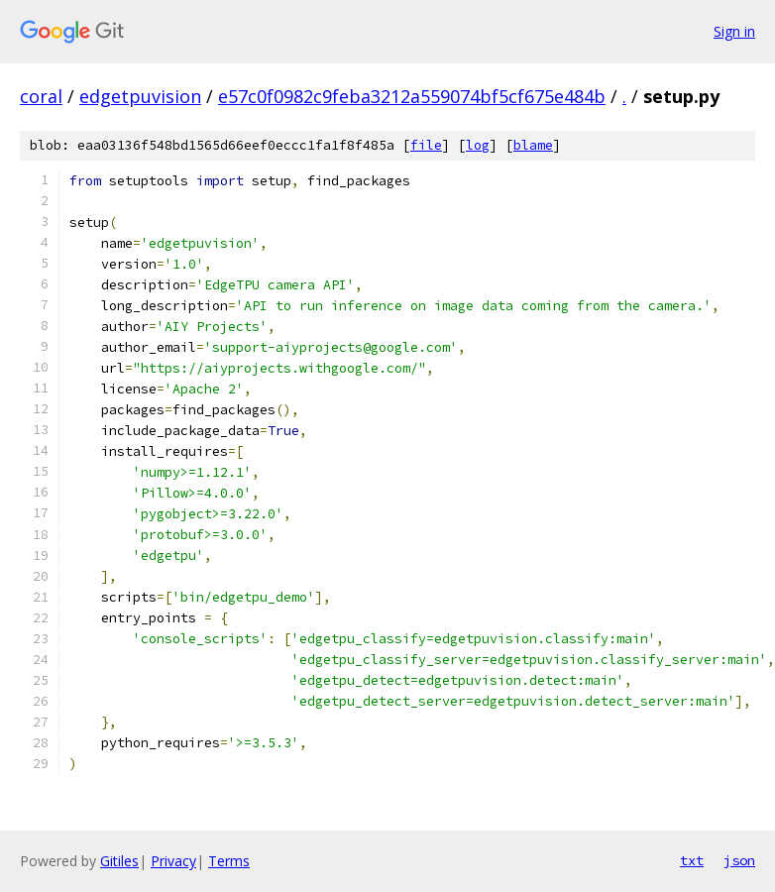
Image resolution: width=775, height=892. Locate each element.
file (426, 145)
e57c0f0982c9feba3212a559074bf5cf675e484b (412, 96)
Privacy (173, 860)
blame (533, 145)
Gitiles (119, 860)
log (478, 145)
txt (692, 860)
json (739, 860)
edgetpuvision (140, 96)
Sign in (734, 31)
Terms (229, 860)
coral (41, 96)
